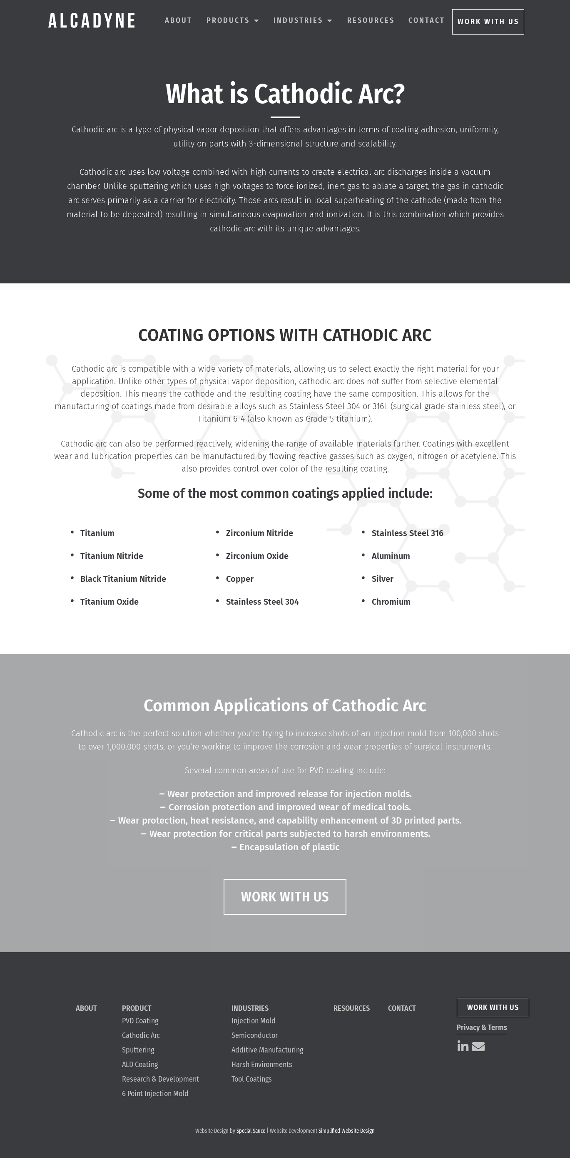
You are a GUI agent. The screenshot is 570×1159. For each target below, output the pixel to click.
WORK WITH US (488, 21)
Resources (371, 20)
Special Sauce (250, 1131)
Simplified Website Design (347, 1131)
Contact (426, 20)
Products (233, 20)
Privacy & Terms (482, 1028)
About (178, 20)
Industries (303, 20)
